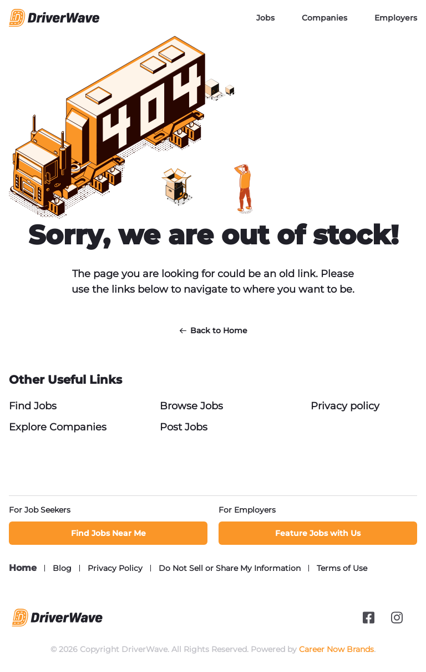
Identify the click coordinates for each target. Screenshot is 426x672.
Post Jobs (183, 427)
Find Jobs (33, 406)
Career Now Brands (336, 649)
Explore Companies (57, 427)
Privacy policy (345, 406)
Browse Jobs (191, 406)
